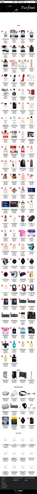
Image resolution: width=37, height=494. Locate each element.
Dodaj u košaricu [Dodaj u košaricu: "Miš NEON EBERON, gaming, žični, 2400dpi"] (31, 225)
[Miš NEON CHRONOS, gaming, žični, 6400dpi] (23, 219)
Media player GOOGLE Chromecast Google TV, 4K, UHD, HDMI (14, 223)
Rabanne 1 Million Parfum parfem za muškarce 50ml (31, 279)
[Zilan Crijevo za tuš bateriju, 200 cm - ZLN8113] (31, 407)
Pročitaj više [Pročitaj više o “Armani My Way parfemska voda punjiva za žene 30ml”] (5, 85)
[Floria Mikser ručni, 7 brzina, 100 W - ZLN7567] (23, 407)
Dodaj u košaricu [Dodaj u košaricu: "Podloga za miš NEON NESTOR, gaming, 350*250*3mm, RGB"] (22, 281)
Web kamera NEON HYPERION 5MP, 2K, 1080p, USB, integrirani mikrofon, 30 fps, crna (5, 350)
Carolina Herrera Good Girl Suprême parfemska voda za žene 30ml (14, 83)
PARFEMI (27, 2)
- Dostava (3, 481)
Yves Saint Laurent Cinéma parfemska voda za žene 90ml (6, 363)
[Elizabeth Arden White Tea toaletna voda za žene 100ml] (23, 120)
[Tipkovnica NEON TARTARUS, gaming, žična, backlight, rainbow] (14, 316)
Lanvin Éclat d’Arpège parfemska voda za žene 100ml (23, 195)
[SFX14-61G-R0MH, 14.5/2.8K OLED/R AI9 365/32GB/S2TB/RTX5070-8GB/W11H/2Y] (23, 467)
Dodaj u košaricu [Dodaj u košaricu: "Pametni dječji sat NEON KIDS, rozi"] (5, 268)
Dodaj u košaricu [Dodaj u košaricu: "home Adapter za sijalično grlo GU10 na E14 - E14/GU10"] (14, 400)
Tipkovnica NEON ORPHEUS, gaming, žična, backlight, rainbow (5, 320)
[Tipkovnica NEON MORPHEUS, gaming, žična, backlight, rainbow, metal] (31, 301)
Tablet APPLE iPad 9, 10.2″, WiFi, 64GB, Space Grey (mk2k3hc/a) (14, 306)
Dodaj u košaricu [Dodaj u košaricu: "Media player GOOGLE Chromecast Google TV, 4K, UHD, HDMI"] (14, 226)
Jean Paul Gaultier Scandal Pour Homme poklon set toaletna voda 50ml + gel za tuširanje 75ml (14, 154)
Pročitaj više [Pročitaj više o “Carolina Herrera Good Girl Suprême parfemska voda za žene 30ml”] (14, 86)
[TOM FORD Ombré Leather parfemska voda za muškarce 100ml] (31, 316)
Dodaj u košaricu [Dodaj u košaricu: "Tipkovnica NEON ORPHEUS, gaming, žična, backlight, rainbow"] (5, 322)
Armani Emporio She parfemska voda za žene (31, 68)
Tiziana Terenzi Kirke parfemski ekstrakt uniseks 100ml (23, 320)
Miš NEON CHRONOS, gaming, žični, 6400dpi (22, 223)
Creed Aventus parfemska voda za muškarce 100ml (14, 97)
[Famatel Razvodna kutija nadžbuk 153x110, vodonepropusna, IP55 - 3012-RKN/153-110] (6, 407)
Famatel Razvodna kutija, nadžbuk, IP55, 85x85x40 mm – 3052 (5, 398)
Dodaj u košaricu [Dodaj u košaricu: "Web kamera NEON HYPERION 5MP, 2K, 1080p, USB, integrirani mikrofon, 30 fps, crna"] (5, 352)
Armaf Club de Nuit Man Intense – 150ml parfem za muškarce (14, 53)
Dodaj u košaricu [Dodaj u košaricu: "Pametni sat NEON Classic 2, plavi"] (31, 268)
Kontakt (29, 0)
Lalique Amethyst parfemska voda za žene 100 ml (31, 168)
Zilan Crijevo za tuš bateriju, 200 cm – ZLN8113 (31, 411)
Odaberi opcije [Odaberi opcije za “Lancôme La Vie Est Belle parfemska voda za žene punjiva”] (31, 184)
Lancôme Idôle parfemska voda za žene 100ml (22, 181)
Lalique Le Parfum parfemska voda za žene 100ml (5, 181)
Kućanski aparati (19, 1)
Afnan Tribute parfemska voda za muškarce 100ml (23, 39)
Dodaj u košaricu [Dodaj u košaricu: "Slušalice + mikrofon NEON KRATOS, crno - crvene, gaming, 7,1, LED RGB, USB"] (31, 295)
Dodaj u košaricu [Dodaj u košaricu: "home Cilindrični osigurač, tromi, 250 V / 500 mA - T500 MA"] (31, 400)
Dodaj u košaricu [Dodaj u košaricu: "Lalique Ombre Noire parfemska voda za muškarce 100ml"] (14, 184)
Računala (23, 1)
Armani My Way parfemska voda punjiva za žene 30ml (5, 83)
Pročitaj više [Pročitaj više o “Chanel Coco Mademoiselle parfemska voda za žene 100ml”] (31, 85)
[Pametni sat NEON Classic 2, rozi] (6, 274)
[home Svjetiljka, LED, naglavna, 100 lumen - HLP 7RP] (23, 394)
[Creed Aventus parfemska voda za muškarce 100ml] (14, 92)
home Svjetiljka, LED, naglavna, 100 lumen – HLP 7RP (22, 398)
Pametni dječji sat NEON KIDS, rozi (5, 266)
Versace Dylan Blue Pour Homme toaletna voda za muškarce (14, 335)
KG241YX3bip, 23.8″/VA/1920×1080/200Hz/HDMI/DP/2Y (23, 444)
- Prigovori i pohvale (4, 487)
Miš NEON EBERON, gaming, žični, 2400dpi (31, 223)
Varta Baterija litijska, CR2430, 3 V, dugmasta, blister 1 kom (5, 425)
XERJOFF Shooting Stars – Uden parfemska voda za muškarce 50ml (22, 349)
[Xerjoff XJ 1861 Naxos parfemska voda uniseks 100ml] (31, 344)
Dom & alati (14, 2)
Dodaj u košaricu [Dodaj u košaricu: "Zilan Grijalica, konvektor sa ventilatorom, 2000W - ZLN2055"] (22, 382)
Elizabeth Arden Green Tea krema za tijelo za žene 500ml (31, 110)
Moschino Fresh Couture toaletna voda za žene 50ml (5, 238)
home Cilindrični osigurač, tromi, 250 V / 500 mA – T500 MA (31, 398)
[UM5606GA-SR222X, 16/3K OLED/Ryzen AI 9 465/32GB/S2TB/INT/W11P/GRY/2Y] (14, 453)
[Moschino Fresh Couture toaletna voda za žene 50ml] (6, 233)
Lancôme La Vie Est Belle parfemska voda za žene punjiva (31, 181)
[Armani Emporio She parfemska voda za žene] (31, 63)
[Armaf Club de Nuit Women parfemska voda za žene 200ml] (14, 63)
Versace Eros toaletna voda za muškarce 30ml (23, 335)
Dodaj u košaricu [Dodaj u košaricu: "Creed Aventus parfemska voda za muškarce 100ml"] (14, 99)
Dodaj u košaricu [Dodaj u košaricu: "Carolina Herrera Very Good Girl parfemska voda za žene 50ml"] (22, 85)
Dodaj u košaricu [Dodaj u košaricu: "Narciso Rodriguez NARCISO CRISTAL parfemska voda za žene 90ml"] (5, 254)
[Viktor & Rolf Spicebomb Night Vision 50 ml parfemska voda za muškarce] (31, 330)
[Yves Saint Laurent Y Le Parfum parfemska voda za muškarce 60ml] (14, 358)
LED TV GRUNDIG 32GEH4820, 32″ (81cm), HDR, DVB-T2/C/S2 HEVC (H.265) (31, 196)
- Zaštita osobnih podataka (4, 486)
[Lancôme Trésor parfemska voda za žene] (14, 190)
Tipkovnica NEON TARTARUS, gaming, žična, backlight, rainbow (14, 320)
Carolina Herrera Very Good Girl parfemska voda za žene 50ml (23, 83)
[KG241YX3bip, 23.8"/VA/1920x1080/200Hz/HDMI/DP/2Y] (23, 440)
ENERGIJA (18, 2)
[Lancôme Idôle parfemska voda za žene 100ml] (23, 177)
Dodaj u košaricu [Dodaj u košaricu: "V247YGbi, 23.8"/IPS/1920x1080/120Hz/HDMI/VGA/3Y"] (14, 446)
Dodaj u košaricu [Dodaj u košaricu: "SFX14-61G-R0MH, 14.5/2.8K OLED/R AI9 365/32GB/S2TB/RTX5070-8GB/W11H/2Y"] (22, 474)
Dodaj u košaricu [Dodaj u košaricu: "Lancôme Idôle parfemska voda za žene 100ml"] (22, 184)
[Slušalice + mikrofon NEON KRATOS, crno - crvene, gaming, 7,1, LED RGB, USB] (31, 288)
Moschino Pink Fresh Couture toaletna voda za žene (14, 238)
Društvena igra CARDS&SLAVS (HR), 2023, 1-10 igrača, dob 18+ (14, 110)
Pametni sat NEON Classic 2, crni (23, 266)
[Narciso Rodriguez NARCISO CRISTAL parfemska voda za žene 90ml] (6, 247)
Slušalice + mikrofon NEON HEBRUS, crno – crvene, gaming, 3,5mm (22, 292)
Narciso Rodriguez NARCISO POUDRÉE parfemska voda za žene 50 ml (14, 252)
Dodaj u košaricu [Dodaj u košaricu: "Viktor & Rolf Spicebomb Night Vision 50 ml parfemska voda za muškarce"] (31, 338)
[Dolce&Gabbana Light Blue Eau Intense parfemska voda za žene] (23, 92)
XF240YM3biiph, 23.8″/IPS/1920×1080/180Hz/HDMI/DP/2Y (32, 444)
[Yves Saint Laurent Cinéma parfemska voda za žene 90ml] (6, 358)
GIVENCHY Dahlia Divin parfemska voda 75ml (31, 125)
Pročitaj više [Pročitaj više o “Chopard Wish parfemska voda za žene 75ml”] (5, 98)
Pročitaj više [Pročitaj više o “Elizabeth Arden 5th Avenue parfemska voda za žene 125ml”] (23, 113)
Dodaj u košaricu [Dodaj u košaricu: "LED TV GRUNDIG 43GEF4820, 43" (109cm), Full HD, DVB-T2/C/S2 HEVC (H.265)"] (5, 212)
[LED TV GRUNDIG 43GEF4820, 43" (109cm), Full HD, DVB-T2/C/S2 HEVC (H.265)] (6, 204)
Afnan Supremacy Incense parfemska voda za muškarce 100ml (5, 39)
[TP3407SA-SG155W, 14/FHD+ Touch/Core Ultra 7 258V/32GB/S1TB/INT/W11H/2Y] (6, 453)
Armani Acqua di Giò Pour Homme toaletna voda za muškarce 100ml (22, 68)
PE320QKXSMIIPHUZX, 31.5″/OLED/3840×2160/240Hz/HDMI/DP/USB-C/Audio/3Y (6, 445)
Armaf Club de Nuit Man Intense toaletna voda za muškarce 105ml (31, 53)
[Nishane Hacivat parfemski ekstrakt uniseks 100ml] (23, 247)
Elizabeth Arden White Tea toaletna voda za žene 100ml (22, 125)
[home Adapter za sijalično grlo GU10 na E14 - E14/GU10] (14, 394)
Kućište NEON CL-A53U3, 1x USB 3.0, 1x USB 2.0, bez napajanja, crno (22, 168)
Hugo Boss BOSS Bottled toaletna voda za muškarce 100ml (14, 139)
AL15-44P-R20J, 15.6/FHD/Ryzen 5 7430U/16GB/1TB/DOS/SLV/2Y (31, 472)
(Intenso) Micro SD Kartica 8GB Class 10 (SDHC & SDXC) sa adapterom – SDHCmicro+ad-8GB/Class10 (14, 426)
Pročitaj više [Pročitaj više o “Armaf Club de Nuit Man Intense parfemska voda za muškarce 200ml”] (23, 56)
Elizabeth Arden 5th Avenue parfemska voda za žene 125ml (23, 110)
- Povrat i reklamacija (4, 484)
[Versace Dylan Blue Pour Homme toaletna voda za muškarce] (14, 330)
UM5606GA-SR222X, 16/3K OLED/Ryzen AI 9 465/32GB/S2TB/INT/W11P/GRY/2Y (14, 459)
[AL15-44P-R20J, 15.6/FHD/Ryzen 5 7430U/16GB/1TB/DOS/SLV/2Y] (31, 467)
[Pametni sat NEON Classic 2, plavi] (31, 261)
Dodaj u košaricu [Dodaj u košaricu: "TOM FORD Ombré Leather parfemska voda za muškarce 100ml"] (31, 323)
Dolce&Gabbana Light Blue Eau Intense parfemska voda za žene (23, 97)
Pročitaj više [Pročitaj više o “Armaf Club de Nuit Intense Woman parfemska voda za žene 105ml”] (5, 57)
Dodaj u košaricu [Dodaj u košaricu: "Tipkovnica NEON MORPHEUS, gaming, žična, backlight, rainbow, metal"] (31, 309)
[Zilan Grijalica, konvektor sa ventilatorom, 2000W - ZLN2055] (23, 375)
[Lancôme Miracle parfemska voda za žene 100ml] (6, 190)
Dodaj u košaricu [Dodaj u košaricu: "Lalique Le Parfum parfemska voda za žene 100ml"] (5, 184)
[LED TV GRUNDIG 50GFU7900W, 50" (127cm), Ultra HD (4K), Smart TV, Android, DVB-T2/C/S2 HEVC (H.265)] (14, 204)
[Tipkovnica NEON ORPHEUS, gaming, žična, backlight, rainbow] (6, 316)
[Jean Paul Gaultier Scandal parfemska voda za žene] (6, 149)
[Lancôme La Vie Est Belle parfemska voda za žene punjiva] (31, 177)
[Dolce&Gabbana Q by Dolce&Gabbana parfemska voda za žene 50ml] (31, 92)
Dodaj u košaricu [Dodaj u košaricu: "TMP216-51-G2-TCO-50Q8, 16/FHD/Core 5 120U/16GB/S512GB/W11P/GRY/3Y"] (5, 474)
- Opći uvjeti (3, 479)
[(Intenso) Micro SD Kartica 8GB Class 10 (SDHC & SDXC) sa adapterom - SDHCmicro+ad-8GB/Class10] (14, 421)
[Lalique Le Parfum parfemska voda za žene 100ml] (6, 177)
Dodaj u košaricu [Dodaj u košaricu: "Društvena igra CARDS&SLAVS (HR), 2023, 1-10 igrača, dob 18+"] (14, 113)
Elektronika (13, 1)
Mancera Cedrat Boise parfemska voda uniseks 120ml (31, 209)
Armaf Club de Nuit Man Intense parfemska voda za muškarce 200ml (22, 54)
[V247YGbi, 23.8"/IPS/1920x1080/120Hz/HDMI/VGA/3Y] (14, 440)
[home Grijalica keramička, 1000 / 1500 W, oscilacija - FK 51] (6, 375)
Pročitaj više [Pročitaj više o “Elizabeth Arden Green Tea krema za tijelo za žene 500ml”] (31, 114)
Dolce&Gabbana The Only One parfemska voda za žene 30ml (6, 110)
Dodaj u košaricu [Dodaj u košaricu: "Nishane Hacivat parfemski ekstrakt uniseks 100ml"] (22, 255)
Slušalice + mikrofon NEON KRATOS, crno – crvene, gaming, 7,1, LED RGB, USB (31, 293)
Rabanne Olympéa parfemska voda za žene (5, 292)
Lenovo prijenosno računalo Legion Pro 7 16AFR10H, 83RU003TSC (14, 472)
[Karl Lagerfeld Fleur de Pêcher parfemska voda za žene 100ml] (31, 149)
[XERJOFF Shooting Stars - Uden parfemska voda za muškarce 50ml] (23, 344)
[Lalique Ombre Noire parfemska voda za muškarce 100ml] (14, 177)
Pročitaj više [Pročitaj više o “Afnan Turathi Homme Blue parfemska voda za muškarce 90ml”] (31, 41)
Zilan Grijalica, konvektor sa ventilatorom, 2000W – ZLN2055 (23, 380)
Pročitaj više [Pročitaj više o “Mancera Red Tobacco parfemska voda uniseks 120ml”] (5, 227)
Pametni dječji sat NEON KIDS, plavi (31, 251)
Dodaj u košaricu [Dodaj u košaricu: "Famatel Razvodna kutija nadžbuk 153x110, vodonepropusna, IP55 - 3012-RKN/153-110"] (5, 414)
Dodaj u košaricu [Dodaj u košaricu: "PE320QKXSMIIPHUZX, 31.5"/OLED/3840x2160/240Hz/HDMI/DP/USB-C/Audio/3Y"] (5, 447)
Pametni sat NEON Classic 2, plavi (31, 266)
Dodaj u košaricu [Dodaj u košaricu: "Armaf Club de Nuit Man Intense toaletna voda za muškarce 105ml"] (31, 56)
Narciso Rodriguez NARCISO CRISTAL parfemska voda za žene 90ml (5, 251)
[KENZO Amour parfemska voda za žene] (14, 163)
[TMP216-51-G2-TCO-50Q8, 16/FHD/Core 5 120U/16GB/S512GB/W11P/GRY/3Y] (6, 467)
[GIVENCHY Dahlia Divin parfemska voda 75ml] (31, 120)
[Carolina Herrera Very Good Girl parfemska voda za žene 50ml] (23, 78)
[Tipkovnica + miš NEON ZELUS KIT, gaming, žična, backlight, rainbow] (23, 301)
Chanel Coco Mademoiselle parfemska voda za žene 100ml (31, 83)
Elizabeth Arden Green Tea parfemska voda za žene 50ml (14, 125)
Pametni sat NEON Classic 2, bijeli (14, 266)
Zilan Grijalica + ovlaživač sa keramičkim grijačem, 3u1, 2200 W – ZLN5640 (31, 381)
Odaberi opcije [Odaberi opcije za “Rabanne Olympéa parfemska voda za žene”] (5, 295)
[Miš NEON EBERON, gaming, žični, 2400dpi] (31, 219)
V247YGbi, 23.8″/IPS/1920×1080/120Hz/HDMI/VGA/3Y (15, 444)
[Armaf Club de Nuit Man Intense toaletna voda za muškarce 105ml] (31, 49)
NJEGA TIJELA (14, 3)
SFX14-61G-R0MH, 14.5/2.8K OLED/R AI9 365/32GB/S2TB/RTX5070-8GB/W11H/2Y (22, 472)
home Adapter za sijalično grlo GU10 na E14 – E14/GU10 (14, 398)
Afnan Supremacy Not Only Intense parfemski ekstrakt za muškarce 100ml (14, 39)
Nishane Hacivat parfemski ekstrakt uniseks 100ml (22, 251)
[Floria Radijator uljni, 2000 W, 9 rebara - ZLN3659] (14, 375)
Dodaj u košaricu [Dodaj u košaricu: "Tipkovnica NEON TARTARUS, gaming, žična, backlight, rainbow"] (14, 322)
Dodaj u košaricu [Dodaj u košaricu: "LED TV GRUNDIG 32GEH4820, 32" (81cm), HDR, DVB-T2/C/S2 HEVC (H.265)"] (31, 198)
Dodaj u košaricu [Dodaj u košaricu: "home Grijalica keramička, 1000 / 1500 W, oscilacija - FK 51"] (5, 382)
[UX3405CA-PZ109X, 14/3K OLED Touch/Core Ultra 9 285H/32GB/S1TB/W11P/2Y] (23, 453)
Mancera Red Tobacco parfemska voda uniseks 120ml (5, 223)
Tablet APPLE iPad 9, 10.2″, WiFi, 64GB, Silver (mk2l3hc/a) (5, 306)
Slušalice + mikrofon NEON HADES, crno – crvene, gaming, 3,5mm (14, 292)
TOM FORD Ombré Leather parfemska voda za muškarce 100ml (31, 320)
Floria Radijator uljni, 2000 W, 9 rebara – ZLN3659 (14, 380)
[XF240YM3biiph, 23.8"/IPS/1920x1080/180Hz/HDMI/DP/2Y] (31, 440)
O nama (27, 0)
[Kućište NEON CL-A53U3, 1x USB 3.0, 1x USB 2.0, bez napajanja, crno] (23, 163)
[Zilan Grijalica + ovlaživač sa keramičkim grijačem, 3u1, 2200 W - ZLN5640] (31, 375)
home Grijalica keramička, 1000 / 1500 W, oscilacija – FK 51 (5, 380)
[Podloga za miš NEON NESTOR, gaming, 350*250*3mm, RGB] (23, 274)
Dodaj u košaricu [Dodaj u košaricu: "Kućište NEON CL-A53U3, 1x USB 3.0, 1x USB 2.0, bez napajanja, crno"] (22, 170)
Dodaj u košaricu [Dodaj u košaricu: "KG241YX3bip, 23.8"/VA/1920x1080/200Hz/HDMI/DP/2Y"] (22, 446)
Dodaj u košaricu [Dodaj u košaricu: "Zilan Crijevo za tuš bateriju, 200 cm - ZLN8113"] (31, 413)
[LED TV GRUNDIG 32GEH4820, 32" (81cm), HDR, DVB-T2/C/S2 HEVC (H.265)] (31, 190)
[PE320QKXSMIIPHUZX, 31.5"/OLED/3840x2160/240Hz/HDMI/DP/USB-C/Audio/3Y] (6, 440)
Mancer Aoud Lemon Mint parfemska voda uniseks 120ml (22, 209)
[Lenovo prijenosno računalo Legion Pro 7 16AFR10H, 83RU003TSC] (14, 467)
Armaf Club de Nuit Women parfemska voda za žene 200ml (14, 68)
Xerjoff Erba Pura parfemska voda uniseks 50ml (14, 349)
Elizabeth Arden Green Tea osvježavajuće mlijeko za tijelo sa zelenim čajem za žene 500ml (5, 126)
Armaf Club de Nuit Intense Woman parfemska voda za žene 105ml (5, 53)
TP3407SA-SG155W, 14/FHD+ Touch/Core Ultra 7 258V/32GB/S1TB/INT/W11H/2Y (6, 459)
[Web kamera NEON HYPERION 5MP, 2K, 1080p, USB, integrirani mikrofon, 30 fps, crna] (6, 344)
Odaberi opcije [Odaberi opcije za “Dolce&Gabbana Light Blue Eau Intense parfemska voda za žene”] (22, 99)
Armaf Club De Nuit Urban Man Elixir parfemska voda (5, 68)
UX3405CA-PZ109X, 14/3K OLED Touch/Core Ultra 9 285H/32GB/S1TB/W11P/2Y (23, 459)
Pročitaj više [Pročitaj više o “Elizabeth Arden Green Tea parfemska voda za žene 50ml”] (14, 127)
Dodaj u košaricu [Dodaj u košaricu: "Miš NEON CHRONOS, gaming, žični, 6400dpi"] (22, 225)
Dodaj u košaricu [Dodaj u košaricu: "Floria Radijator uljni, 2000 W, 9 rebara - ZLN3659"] (14, 382)
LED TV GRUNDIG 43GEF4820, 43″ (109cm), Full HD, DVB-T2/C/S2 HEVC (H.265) (5, 210)
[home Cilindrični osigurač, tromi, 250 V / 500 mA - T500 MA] (31, 394)
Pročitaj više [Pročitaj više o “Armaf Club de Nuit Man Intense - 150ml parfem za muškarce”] (14, 56)
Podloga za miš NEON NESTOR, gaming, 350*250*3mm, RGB (23, 279)
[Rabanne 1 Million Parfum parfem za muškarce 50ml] (31, 274)
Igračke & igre (22, 2)
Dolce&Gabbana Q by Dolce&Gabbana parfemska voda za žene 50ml (31, 97)
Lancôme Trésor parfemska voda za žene (14, 195)
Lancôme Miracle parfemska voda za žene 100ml (5, 195)
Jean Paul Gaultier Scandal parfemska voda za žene (5, 154)
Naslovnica (24, 0)
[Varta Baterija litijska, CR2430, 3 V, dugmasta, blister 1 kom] (6, 421)
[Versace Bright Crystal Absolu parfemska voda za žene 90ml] (6, 330)
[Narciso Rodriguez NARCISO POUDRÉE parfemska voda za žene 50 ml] (14, 247)
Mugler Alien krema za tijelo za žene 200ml (31, 238)
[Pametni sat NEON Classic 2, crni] (23, 261)
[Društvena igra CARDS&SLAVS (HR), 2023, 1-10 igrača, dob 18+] (14, 106)
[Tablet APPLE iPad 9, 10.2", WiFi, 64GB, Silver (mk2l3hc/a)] (6, 301)
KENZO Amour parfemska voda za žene (14, 168)
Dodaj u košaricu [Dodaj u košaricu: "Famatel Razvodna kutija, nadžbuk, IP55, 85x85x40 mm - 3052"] (5, 400)
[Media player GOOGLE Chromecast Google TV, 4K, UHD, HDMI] (14, 219)
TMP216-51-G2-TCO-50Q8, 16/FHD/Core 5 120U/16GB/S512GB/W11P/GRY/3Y (5, 472)
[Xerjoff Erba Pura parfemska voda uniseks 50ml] (14, 344)
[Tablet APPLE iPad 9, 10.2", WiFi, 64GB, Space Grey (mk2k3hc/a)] (14, 301)
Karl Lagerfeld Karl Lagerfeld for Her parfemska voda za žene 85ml (5, 168)
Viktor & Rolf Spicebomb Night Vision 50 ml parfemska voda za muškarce (31, 336)
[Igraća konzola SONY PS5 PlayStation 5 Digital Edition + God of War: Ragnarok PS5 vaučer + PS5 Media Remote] (31, 134)
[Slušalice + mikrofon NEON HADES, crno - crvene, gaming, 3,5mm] (14, 288)
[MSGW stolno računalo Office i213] (31, 453)
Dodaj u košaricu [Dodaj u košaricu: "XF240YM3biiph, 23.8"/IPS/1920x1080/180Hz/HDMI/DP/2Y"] (31, 446)
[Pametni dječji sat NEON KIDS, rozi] (6, 261)
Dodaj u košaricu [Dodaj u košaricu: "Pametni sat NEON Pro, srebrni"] (14, 281)
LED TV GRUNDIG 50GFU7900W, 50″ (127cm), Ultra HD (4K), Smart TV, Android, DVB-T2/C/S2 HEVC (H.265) (14, 210)
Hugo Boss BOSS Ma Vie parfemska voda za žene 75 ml (22, 139)
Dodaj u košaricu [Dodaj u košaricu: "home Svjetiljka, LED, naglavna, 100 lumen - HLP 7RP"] (22, 400)
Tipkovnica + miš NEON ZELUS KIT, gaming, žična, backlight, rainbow (22, 306)
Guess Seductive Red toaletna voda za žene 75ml (5, 139)
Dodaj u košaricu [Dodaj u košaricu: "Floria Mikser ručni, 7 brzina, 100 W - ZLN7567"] (22, 413)
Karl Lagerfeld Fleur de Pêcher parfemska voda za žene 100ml (31, 154)
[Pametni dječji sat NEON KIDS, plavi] (31, 247)
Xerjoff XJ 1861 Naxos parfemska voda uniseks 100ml (31, 349)
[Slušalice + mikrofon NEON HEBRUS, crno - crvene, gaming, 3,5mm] (23, 288)
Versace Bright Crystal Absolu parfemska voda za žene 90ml (6, 335)
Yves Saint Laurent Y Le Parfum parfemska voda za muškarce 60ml (14, 363)
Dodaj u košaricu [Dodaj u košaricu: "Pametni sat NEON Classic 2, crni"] (22, 268)
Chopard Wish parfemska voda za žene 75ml (5, 95)
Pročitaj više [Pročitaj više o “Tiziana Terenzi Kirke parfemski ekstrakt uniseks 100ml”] (23, 324)
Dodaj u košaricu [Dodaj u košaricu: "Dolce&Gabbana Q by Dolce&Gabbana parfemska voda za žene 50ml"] (31, 99)
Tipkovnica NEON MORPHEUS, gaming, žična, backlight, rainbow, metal (31, 307)
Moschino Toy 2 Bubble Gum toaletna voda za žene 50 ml (22, 238)
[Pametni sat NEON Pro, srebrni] (14, 274)
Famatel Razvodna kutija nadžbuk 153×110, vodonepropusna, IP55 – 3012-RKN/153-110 (5, 412)
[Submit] (35, 2)
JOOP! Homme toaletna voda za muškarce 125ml (23, 154)
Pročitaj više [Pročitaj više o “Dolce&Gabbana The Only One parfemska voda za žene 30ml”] (5, 113)
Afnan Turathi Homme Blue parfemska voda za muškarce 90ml (31, 39)
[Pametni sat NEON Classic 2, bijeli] (14, 261)
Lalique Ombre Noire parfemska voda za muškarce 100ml (14, 181)
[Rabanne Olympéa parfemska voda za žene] (6, 288)
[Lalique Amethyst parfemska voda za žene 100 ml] (31, 163)
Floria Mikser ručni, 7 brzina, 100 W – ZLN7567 (22, 411)
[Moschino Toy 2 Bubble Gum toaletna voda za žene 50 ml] (23, 233)
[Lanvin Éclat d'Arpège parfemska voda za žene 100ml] (23, 190)
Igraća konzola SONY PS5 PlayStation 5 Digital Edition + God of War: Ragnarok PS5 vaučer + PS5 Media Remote (31, 140)
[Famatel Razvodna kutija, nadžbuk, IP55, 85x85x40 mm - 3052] (6, 394)
